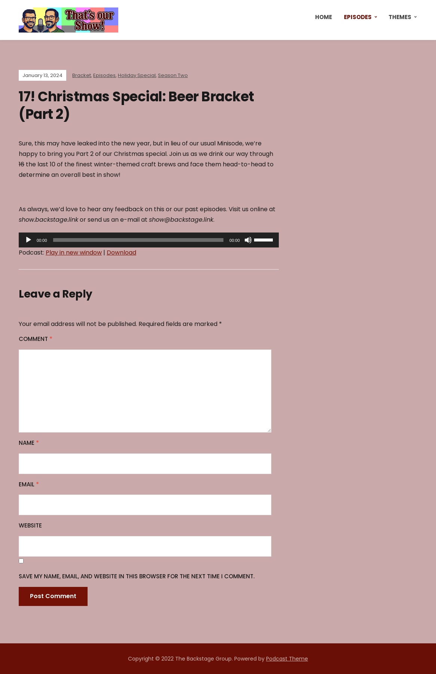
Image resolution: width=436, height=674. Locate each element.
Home (323, 17)
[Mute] (248, 240)
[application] (149, 240)
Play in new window (74, 252)
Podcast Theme (287, 658)
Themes (399, 17)
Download (121, 252)
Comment (35, 339)
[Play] (28, 240)
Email (29, 484)
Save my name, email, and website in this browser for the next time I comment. (136, 576)
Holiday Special (137, 75)
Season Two (173, 75)
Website (30, 525)
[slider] (138, 240)
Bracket (81, 75)
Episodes (358, 17)
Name (29, 443)
